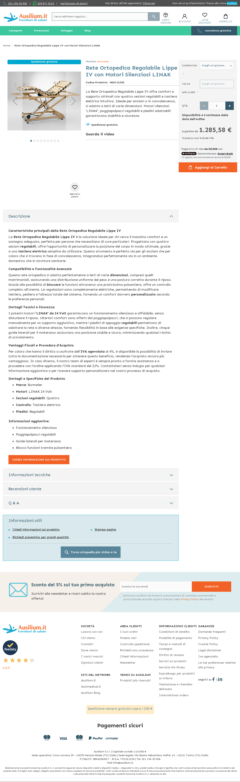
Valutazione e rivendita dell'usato (175, 687)
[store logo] (25, 17)
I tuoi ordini (129, 632)
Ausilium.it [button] (88, 680)
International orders (173, 695)
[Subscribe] (211, 586)
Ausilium (232, 3)
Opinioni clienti (92, 662)
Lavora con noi (91, 632)
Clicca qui (149, 3)
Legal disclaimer (209, 650)
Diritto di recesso (171, 655)
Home (6, 45)
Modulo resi (128, 638)
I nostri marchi (92, 656)
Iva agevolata (208, 656)
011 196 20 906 (17, 3)
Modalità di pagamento (175, 638)
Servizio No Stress (172, 667)
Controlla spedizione (135, 644)
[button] (15, 101)
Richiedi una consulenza (136, 650)
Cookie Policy (208, 644)
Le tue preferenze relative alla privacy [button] (217, 665)
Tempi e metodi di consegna (172, 646)
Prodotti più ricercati (135, 680)
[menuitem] (15, 31)
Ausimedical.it (91, 686)
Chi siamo (88, 638)
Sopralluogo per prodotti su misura (177, 676)
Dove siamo (89, 650)
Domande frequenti (212, 632)
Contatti (87, 644)
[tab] (91, 215)
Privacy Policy (190, 599)
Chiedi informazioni (134, 656)
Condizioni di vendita (174, 632)
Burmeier (103, 61)
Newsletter (128, 662)
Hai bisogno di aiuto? (74, 3)
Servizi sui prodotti (172, 661)
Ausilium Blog (90, 693)
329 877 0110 (46, 3)
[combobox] (106, 16)
